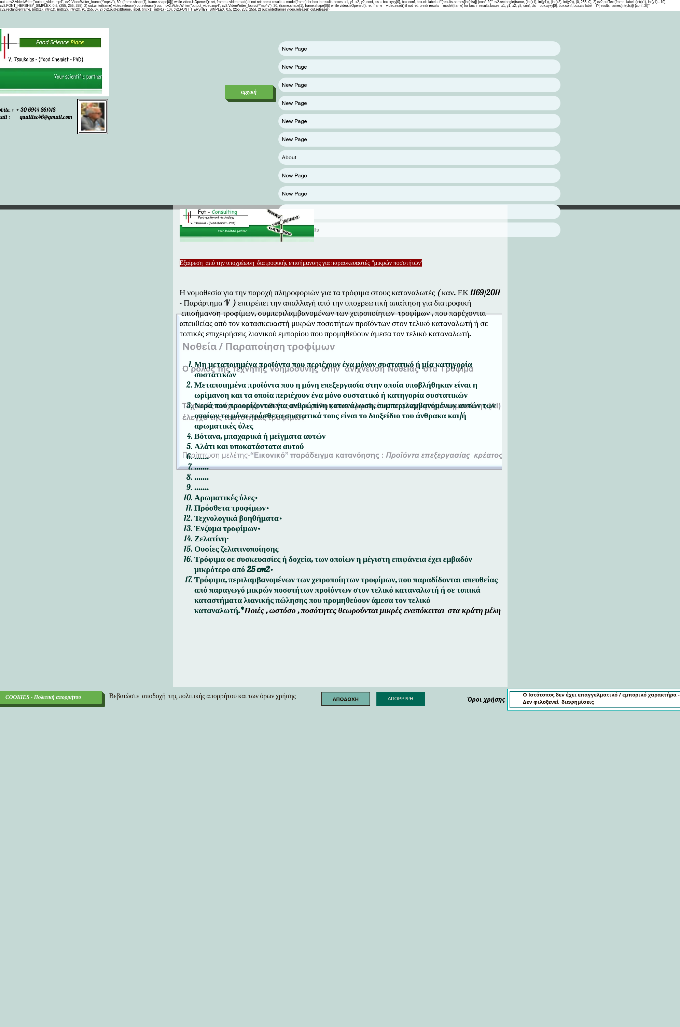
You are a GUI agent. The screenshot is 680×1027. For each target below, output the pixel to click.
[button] (345, 699)
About (289, 157)
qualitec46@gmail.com (46, 116)
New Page (294, 48)
